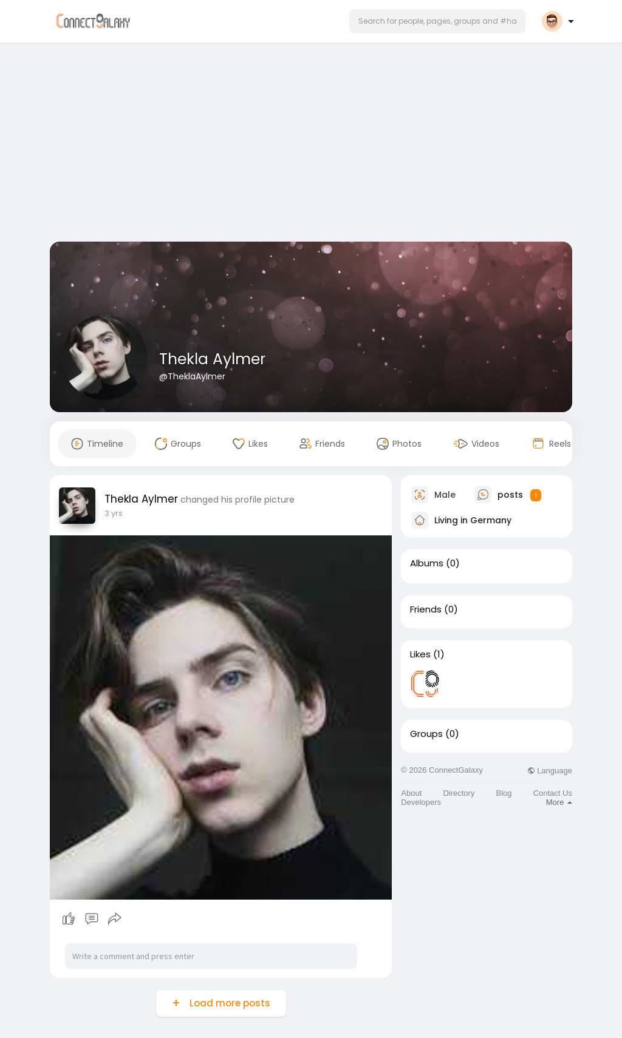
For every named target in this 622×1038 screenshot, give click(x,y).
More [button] (559, 802)
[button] (437, 21)
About (411, 793)
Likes (420, 654)
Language (549, 771)
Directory (458, 793)
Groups (426, 734)
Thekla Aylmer (212, 359)
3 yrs (113, 513)
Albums (426, 563)
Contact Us (552, 793)
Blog (504, 793)
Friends (426, 609)
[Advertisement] (311, 144)
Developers (421, 802)
